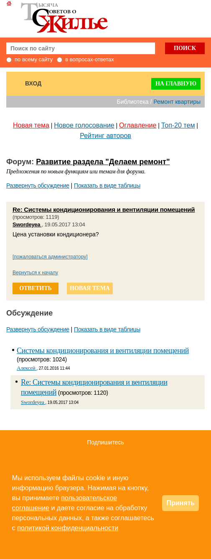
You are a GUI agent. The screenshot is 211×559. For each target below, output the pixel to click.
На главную (175, 83)
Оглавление (137, 125)
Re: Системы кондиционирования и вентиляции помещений (104, 209)
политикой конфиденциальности (67, 527)
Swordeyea (27, 224)
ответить (35, 288)
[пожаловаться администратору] (50, 257)
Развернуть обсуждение (37, 185)
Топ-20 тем (178, 125)
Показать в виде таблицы (107, 185)
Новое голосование (84, 125)
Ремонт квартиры (177, 101)
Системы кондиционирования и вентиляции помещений (103, 350)
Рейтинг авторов (105, 135)
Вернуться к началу (35, 273)
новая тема (90, 288)
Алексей (26, 368)
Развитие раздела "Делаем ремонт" (103, 162)
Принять (180, 502)
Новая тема (31, 125)
